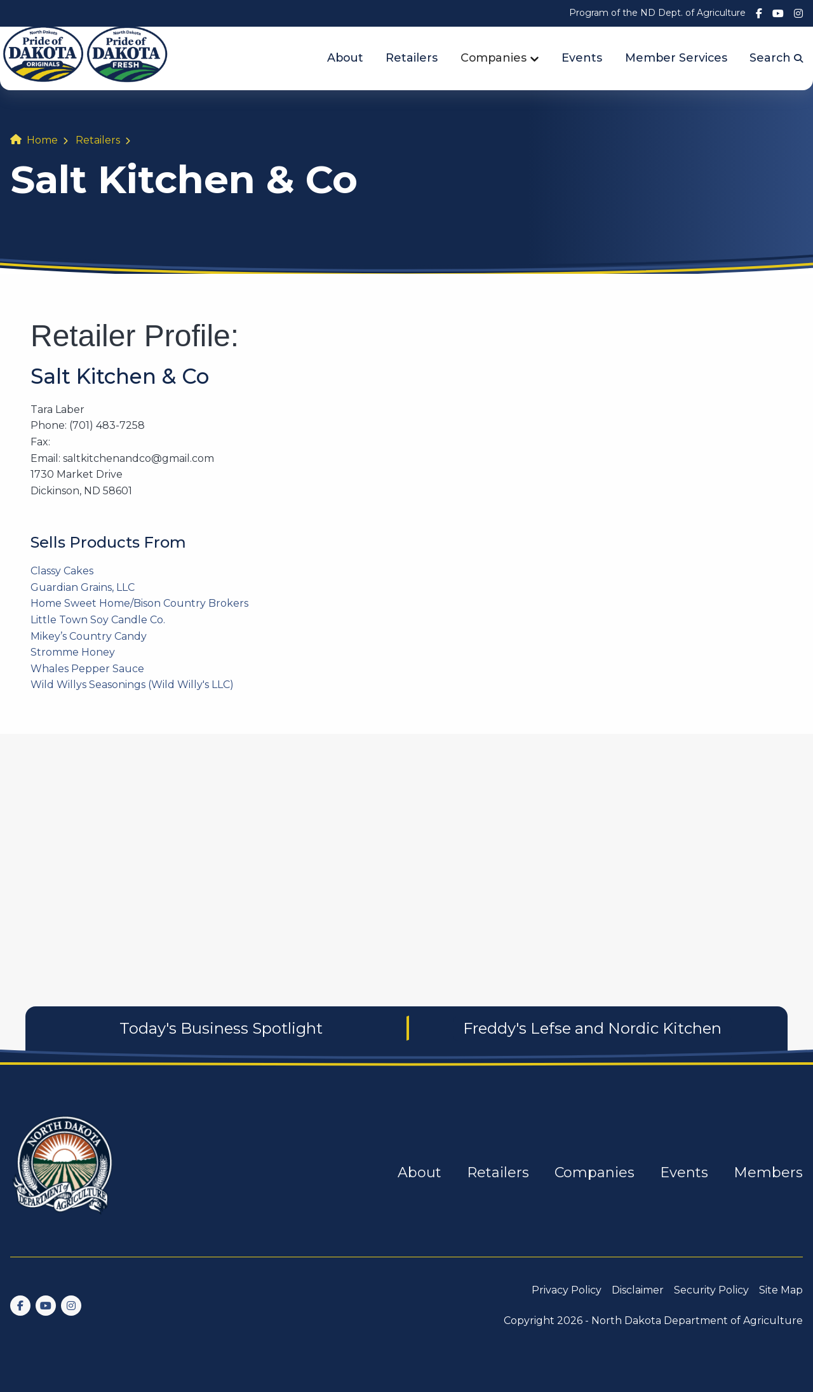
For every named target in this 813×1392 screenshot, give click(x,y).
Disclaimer (638, 1290)
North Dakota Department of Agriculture (697, 1320)
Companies (493, 57)
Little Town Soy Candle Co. (97, 620)
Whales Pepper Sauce (87, 669)
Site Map (781, 1290)
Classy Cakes (61, 571)
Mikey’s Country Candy (88, 636)
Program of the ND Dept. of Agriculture (657, 12)
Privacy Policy (566, 1290)
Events (581, 57)
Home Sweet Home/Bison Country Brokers (139, 603)
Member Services (676, 57)
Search (776, 57)
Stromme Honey (72, 652)
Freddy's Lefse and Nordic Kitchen (592, 1028)
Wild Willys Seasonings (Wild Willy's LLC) (132, 685)
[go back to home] (63, 1172)
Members (768, 1172)
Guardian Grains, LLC (82, 587)
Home (42, 140)
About (345, 57)
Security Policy (711, 1290)
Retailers (412, 57)
